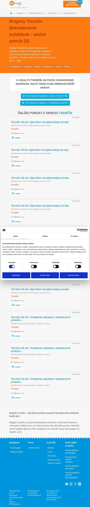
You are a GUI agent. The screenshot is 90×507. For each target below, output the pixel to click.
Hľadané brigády (16, 451)
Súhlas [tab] (15, 236)
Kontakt (51, 448)
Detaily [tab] (45, 236)
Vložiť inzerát (34, 448)
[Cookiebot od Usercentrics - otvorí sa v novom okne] (78, 230)
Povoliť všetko (73, 275)
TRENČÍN (65, 113)
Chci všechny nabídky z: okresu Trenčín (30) (45, 95)
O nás (50, 451)
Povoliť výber (45, 275)
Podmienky (52, 456)
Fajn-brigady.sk (71, 477)
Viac (19, 60)
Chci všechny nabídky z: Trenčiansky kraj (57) (45, 102)
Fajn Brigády (70, 453)
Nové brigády (15, 448)
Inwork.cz (69, 461)
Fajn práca (69, 468)
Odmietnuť (16, 275)
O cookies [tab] (74, 236)
